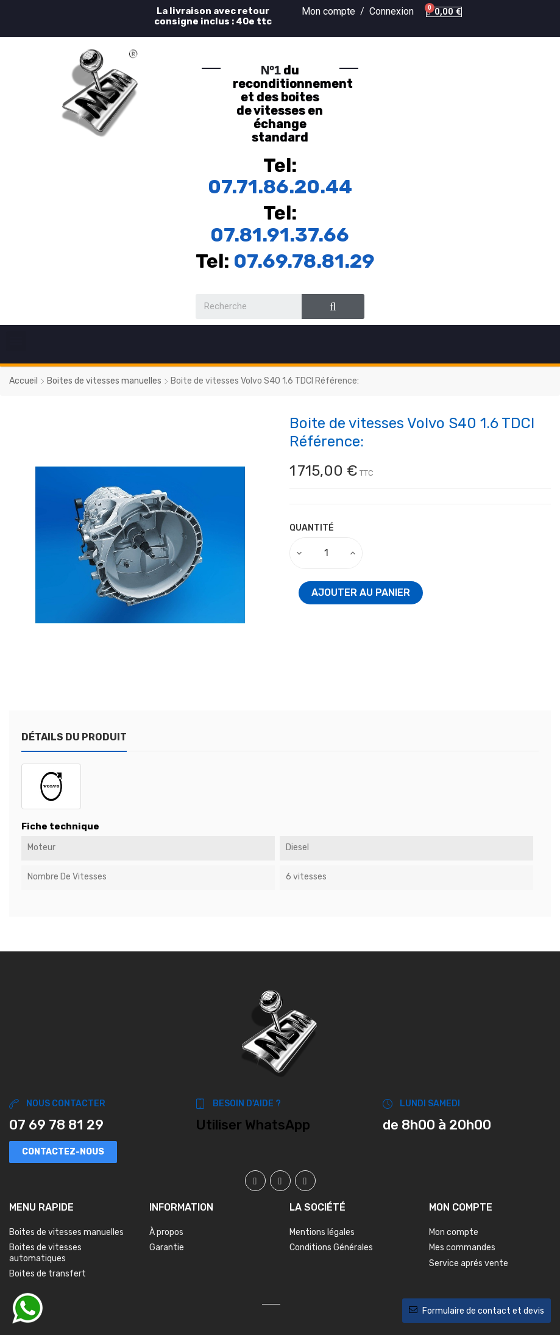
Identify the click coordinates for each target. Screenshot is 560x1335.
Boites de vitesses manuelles (66, 1232)
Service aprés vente (468, 1263)
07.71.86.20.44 (280, 186)
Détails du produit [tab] (74, 737)
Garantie (166, 1247)
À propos (166, 1232)
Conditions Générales (331, 1247)
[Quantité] (326, 553)
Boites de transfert (47, 1274)
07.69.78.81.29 (304, 261)
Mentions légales (322, 1232)
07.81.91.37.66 (279, 234)
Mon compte (453, 1232)
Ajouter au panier (360, 592)
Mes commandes (462, 1247)
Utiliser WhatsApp (253, 1125)
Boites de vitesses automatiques (45, 1253)
